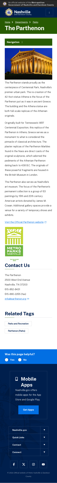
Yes (12, 359)
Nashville (23, 12)
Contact (30, 444)
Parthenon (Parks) (16, 331)
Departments (21, 22)
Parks (35, 22)
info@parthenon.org (15, 298)
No (25, 359)
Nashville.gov (30, 430)
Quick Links (30, 437)
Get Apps (28, 409)
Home (7, 22)
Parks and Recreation (18, 323)
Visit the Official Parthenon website (24, 222)
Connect (30, 452)
